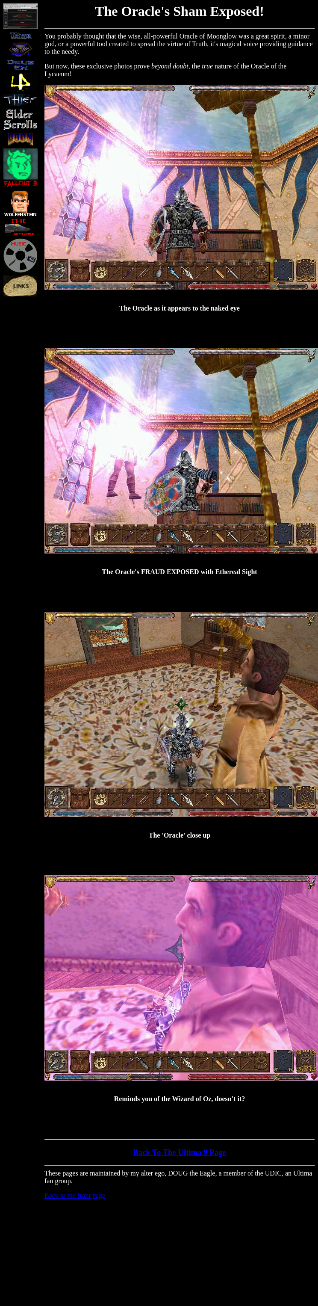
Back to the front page (74, 1195)
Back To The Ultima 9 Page (179, 1152)
